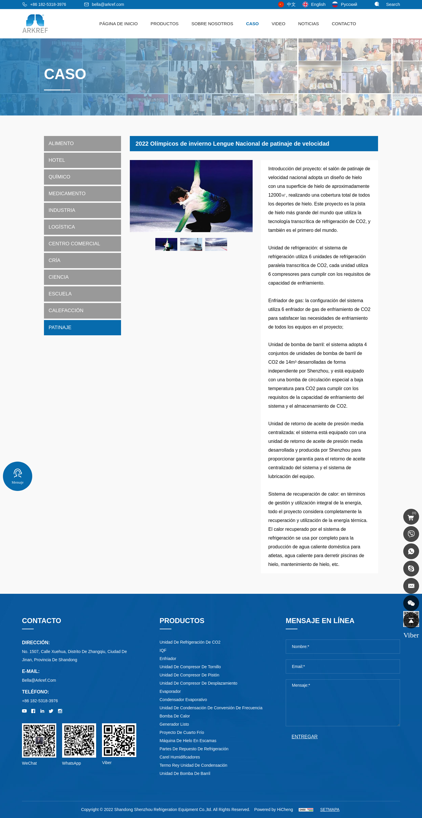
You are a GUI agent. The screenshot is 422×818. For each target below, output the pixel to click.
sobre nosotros (212, 23)
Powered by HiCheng (273, 809)
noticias (308, 23)
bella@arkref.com (108, 4)
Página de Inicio (118, 23)
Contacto (344, 23)
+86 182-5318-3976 (48, 4)
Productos (165, 23)
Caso (252, 23)
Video (278, 23)
